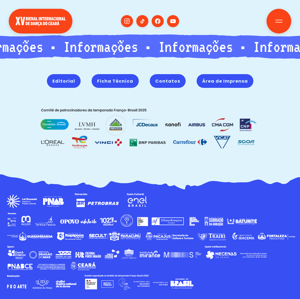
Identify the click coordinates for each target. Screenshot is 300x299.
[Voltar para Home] (40, 27)
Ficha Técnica (115, 81)
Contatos (167, 81)
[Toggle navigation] (279, 21)
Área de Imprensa (225, 81)
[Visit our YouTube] (173, 21)
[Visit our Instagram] (127, 21)
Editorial (63, 81)
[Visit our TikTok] (142, 21)
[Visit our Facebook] (158, 21)
